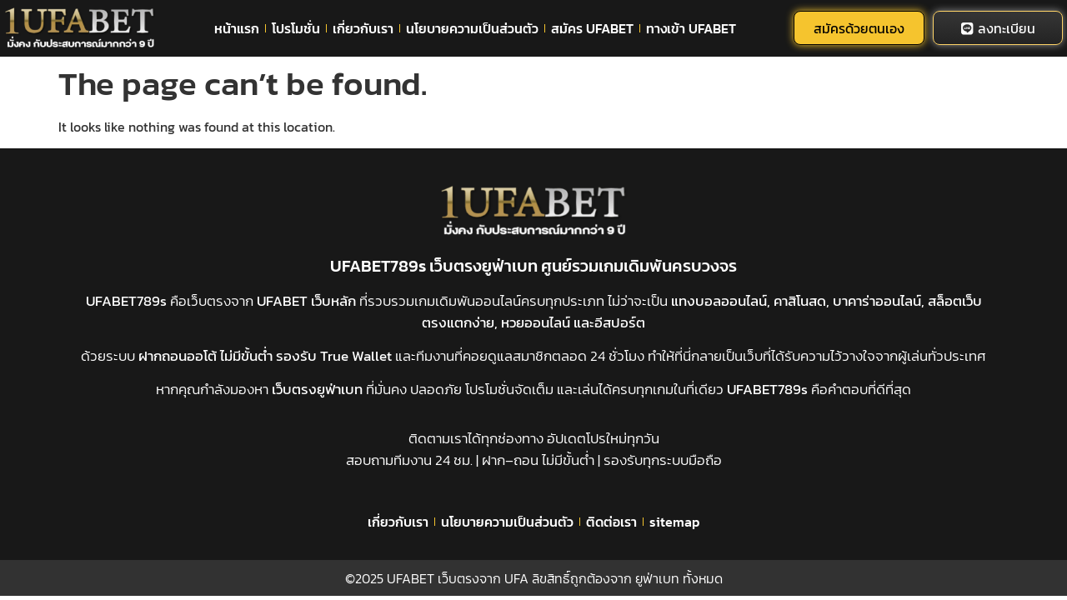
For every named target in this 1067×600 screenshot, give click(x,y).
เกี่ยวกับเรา (363, 28)
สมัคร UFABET (592, 28)
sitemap (674, 522)
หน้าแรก (236, 28)
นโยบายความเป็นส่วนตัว (472, 28)
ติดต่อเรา (611, 522)
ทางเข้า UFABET (691, 28)
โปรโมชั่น (296, 28)
